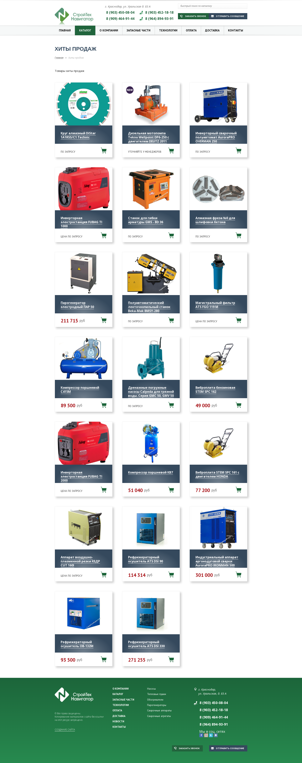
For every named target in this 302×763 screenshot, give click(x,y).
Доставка (212, 30)
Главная (65, 30)
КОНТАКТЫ (119, 727)
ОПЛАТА (117, 710)
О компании (109, 30)
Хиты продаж (76, 58)
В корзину (104, 150)
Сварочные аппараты (159, 710)
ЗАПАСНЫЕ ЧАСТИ (123, 699)
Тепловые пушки (156, 694)
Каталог (85, 30)
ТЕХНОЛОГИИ (120, 705)
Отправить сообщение (227, 16)
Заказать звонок (193, 16)
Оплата (191, 30)
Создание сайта (65, 729)
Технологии (168, 30)
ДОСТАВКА (118, 716)
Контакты (235, 30)
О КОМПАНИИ (120, 688)
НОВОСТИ (118, 721)
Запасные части (138, 30)
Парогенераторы (156, 705)
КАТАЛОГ (117, 694)
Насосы (151, 688)
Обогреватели (155, 699)
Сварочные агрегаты (159, 716)
